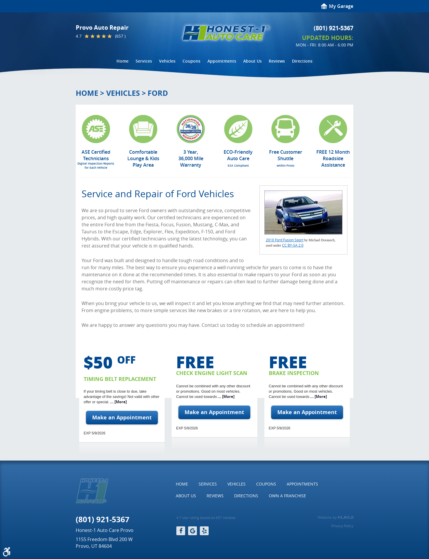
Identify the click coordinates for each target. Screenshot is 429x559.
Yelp (204, 530)
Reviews (277, 61)
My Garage (341, 6)
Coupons (191, 61)
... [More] (118, 401)
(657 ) (120, 36)
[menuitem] (122, 61)
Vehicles (167, 61)
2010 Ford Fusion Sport (284, 239)
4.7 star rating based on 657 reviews (206, 518)
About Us (252, 61)
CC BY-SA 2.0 (292, 245)
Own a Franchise (287, 495)
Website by (335, 517)
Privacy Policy (342, 526)
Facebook (180, 530)
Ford (158, 93)
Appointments (221, 61)
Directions (302, 61)
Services (144, 61)
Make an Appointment (122, 417)
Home (122, 61)
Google (192, 530)
